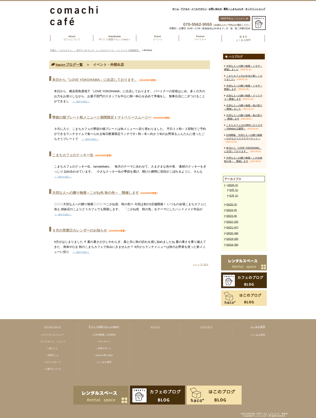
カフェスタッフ (53, 362)
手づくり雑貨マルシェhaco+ (103, 326)
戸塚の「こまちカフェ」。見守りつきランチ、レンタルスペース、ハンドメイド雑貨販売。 (95, 50)
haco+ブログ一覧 (69, 65)
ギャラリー (104, 341)
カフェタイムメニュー (53, 334)
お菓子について (53, 369)
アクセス (185, 9)
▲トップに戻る (200, 264)
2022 (232, 221)
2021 (232, 227)
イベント (155, 326)
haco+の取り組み (104, 355)
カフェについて (52, 326)
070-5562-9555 (197, 24)
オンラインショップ (255, 9)
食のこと (53, 348)
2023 (232, 215)
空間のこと (53, 355)
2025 (232, 204)
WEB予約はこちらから (234, 18)
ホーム (175, 9)
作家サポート (104, 348)
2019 (232, 238)
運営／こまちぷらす (233, 9)
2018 (232, 244)
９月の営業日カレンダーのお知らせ (79, 230)
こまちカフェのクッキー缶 (72, 155)
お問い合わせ (215, 9)
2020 (232, 233)
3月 (234, 189)
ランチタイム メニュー (53, 341)
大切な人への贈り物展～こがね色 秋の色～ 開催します (95, 193)
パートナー (206, 326)
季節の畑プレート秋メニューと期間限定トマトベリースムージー (102, 117)
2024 (232, 210)
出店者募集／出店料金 (105, 334)
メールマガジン (199, 9)
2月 (234, 195)
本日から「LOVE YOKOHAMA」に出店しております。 (95, 80)
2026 (233, 185)
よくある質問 (104, 362)
